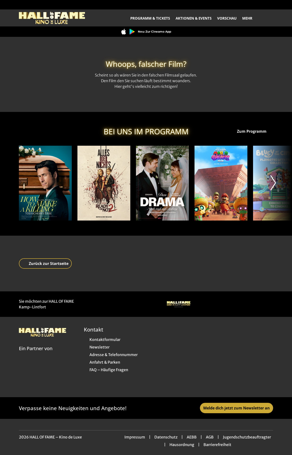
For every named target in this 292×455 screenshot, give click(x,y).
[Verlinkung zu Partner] (178, 304)
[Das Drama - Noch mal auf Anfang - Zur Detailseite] (162, 183)
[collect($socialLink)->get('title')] (8, 4)
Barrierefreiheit (217, 444)
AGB (210, 437)
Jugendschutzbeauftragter (247, 437)
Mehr (250, 18)
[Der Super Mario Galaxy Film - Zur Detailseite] (221, 183)
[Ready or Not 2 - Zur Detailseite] (103, 183)
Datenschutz (166, 437)
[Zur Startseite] (52, 18)
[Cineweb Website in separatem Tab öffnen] (35, 354)
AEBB (192, 437)
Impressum (134, 437)
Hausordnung (181, 444)
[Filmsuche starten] (268, 18)
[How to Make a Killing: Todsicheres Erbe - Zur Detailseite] (45, 183)
